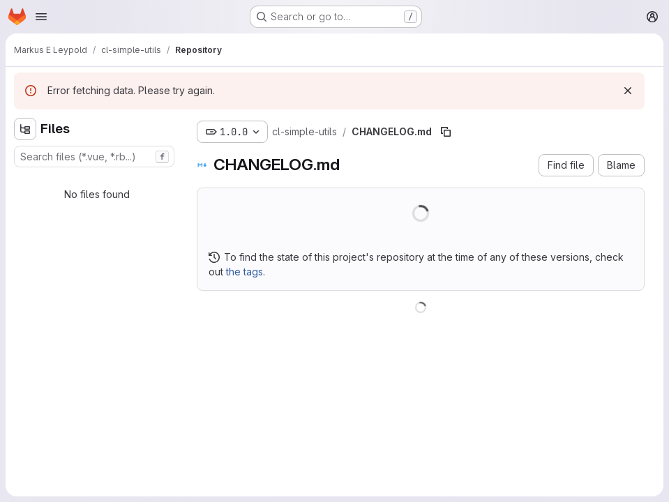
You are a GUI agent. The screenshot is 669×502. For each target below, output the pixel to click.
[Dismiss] (627, 90)
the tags (244, 271)
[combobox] (94, 156)
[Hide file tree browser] (25, 129)
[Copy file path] (446, 132)
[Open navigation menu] (41, 17)
